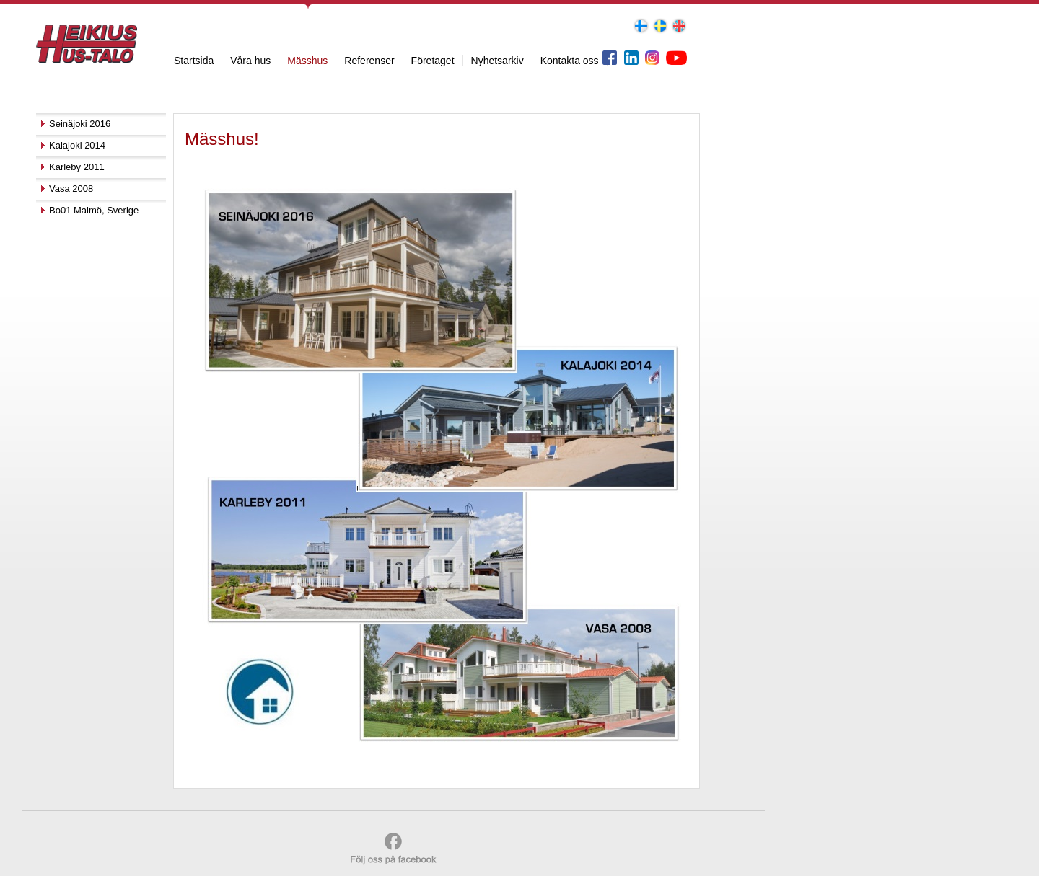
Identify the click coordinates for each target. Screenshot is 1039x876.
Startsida (194, 60)
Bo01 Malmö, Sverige (94, 210)
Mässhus (307, 60)
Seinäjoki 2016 (79, 123)
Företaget (433, 60)
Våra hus (250, 60)
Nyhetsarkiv (497, 60)
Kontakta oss (569, 60)
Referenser (369, 60)
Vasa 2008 (71, 188)
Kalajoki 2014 (77, 145)
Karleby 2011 (77, 167)
